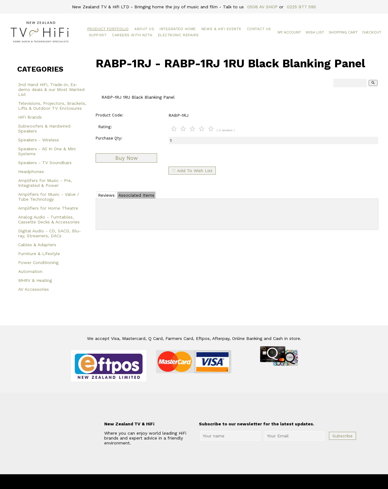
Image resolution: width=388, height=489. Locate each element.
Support (98, 35)
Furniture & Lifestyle (39, 253)
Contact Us (259, 29)
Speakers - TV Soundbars (45, 162)
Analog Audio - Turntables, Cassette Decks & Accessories (49, 219)
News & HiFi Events (221, 29)
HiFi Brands (30, 117)
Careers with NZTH (132, 35)
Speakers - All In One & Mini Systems (47, 151)
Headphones (31, 171)
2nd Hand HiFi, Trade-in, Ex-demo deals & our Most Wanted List (51, 89)
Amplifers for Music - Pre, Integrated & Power (45, 183)
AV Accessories (33, 289)
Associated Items (136, 195)
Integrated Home (178, 29)
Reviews (106, 195)
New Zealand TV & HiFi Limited (210, 481)
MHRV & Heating (35, 280)
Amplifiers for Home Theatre (48, 208)
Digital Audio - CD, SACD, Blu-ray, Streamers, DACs (49, 233)
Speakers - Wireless (38, 139)
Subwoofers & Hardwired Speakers (44, 128)
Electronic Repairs (178, 35)
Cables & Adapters (37, 244)
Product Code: (109, 115)
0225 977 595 (301, 6)
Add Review (237, 213)
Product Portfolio (108, 29)
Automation (30, 271)
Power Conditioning (38, 262)
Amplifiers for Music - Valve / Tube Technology (48, 197)
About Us (144, 29)
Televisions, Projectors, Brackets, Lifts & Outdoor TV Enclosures (52, 106)
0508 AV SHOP (262, 6)
